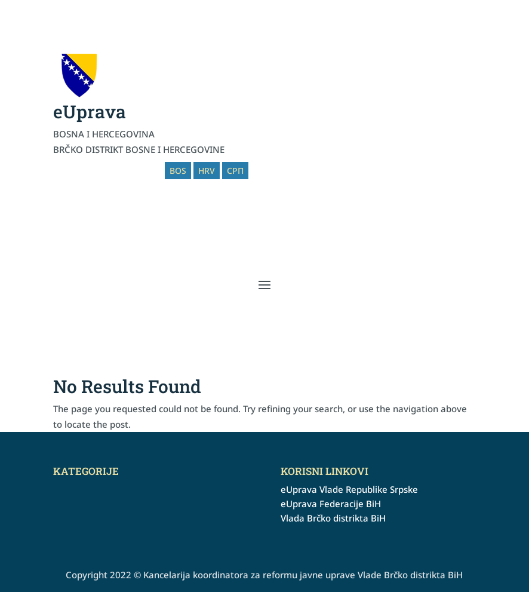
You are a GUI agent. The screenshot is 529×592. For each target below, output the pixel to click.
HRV (206, 170)
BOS (178, 170)
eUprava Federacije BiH (331, 504)
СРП (235, 170)
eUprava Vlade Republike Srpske (349, 489)
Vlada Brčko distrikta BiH (333, 518)
